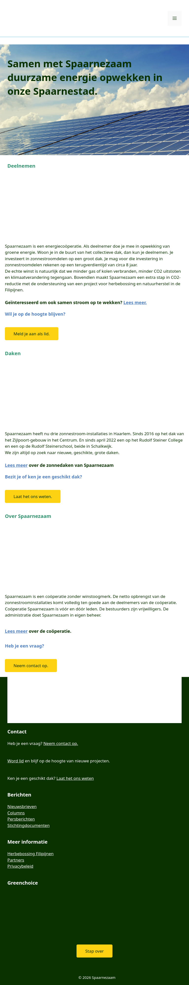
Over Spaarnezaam (28, 516)
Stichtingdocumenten (28, 825)
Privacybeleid (20, 866)
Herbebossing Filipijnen (30, 853)
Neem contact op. (60, 743)
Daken (13, 353)
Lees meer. (135, 302)
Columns (16, 813)
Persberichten (21, 819)
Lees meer (16, 465)
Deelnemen (21, 165)
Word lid (15, 761)
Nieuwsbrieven (22, 806)
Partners (15, 860)
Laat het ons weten (75, 778)
